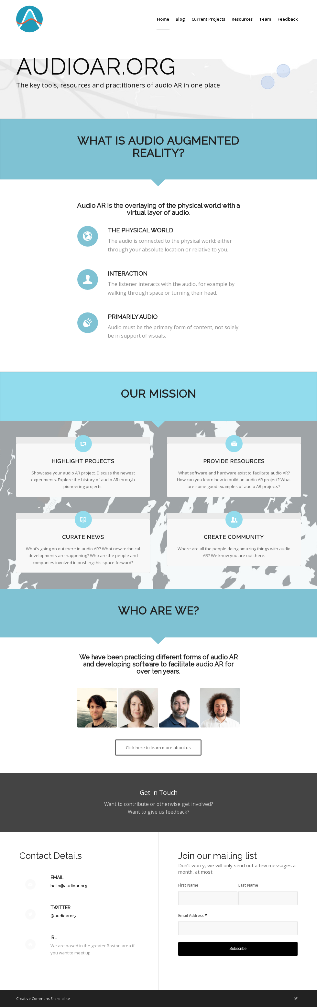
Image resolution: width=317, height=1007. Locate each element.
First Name (188, 885)
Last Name (248, 885)
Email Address (192, 915)
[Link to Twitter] (296, 998)
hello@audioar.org (68, 886)
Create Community (234, 537)
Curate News (83, 537)
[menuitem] (163, 19)
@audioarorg (63, 916)
